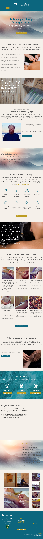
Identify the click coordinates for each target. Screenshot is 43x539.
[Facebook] (34, 527)
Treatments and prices (21, 522)
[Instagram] (36, 527)
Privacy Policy (40, 533)
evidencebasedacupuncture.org (23, 184)
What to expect (21, 521)
